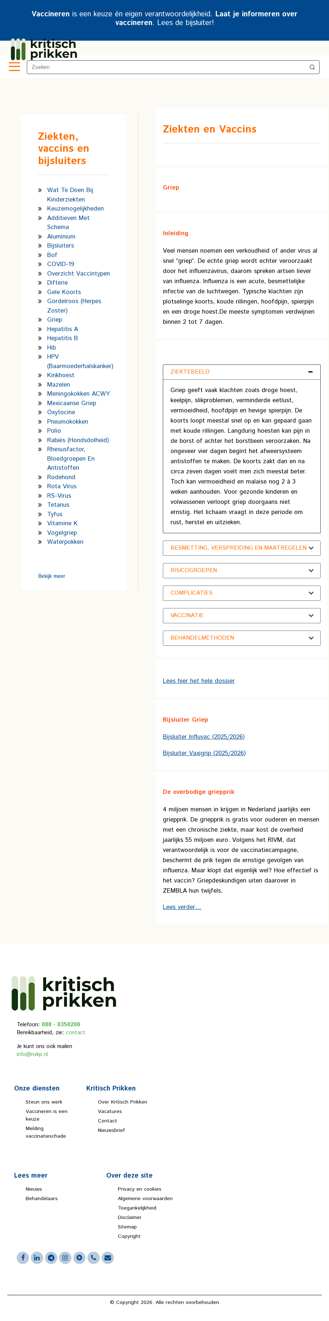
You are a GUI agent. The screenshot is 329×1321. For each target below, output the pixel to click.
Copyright (129, 1236)
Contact (107, 1121)
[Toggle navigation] (14, 67)
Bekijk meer (51, 576)
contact (75, 1032)
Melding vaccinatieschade (46, 1132)
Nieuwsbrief (111, 1130)
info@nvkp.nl (32, 1054)
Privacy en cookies (139, 1189)
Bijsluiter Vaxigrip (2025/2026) (204, 753)
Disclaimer (129, 1217)
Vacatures (110, 1111)
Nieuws (34, 1189)
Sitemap (127, 1227)
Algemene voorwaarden (145, 1198)
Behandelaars (42, 1198)
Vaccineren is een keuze (46, 1115)
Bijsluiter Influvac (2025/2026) (203, 737)
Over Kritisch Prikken (122, 1102)
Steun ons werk (44, 1102)
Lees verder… (182, 907)
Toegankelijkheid (137, 1208)
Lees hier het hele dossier (199, 681)
